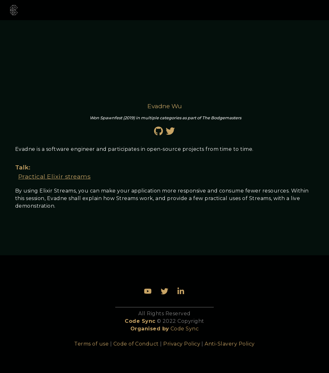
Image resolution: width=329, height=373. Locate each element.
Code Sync (184, 329)
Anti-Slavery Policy (229, 344)
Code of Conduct (136, 344)
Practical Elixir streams (54, 176)
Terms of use (91, 344)
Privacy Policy (181, 344)
